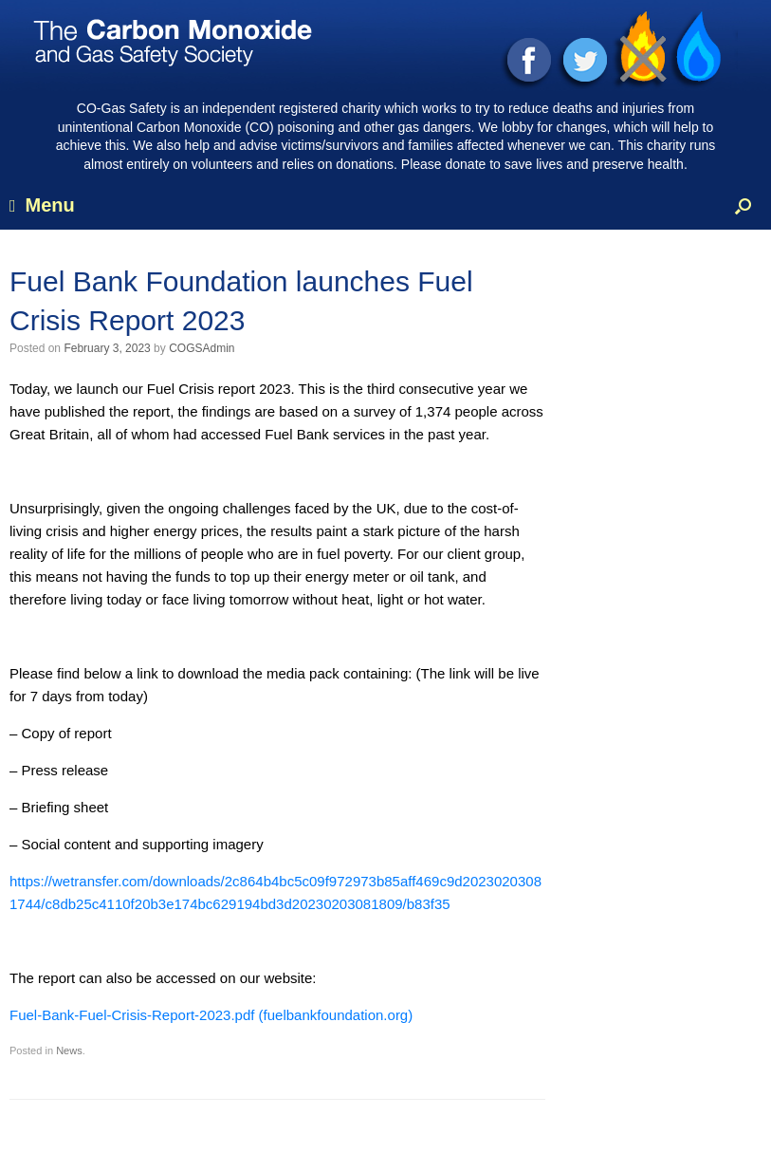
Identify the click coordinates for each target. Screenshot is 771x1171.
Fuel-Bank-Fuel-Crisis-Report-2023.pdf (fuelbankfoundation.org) (211, 1015)
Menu (42, 205)
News (69, 1050)
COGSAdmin (201, 348)
